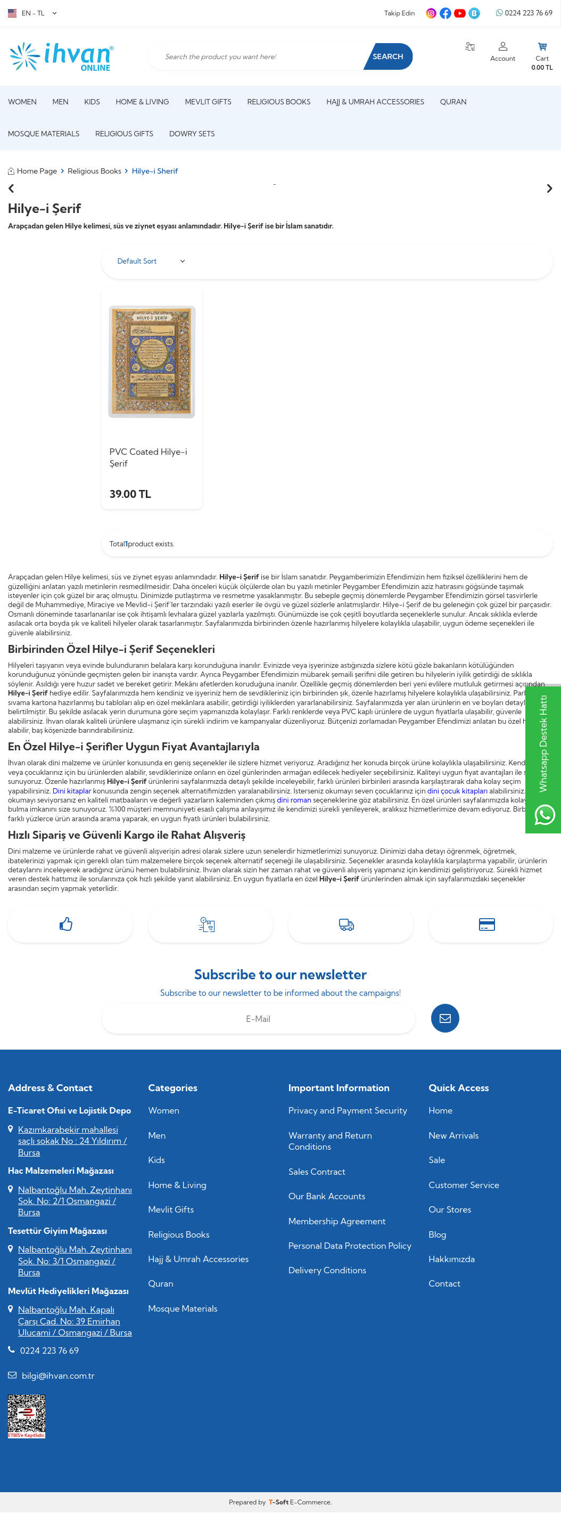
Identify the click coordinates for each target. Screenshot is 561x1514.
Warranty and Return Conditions (330, 1142)
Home (441, 1112)
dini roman (294, 801)
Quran (453, 101)
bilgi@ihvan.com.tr (58, 1377)
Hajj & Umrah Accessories (376, 101)
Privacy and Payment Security (347, 1112)
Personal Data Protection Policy (349, 1247)
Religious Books (279, 101)
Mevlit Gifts (208, 101)
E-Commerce (310, 1504)
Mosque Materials (43, 133)
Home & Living (142, 101)
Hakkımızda (452, 1261)
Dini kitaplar (72, 792)
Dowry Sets (191, 133)
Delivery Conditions (327, 1272)
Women (22, 101)
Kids (92, 101)
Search (386, 56)
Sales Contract (316, 1173)
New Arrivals (454, 1137)
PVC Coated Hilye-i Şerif (148, 457)
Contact (445, 1285)
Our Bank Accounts (326, 1198)
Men (61, 101)
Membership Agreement (337, 1222)
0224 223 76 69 (524, 13)
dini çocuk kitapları (457, 792)
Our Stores (450, 1211)
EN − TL (32, 13)
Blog (438, 1236)
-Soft (279, 1504)
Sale (437, 1162)
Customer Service (464, 1186)
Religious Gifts (124, 133)
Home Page (32, 171)
